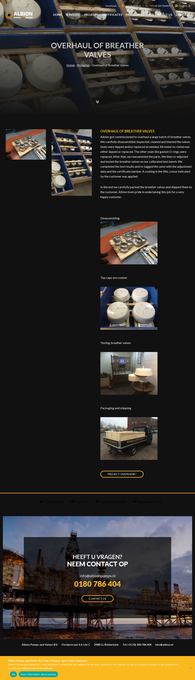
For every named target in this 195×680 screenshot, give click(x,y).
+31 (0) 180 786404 (162, 5)
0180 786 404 (97, 584)
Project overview (122, 474)
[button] (185, 6)
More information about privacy (38, 674)
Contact (183, 14)
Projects (91, 14)
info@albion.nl (136, 5)
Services (72, 14)
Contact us (97, 598)
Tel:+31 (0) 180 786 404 (136, 644)
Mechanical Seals (140, 14)
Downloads (113, 5)
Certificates (112, 14)
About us (164, 14)
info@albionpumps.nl (97, 575)
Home (57, 14)
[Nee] (190, 668)
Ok (13, 674)
